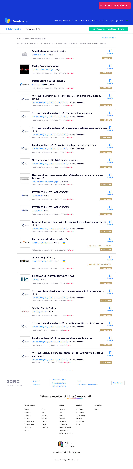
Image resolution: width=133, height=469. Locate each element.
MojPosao (79, 409)
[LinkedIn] (11, 382)
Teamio (44, 412)
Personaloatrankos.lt (65, 427)
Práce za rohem (29, 424)
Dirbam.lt (62, 418)
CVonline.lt (62, 409)
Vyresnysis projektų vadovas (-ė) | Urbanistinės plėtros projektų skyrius (67, 323)
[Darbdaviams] (118, 383)
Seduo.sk (44, 418)
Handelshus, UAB (38, 55)
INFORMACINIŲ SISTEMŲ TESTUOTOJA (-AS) (53, 276)
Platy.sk (44, 424)
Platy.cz (44, 421)
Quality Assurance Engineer (45, 66)
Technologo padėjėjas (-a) (44, 257)
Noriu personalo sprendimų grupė (45, 182)
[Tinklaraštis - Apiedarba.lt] (87, 384)
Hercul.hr (79, 418)
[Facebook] (8, 382)
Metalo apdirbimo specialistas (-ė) (48, 80)
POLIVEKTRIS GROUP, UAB (42, 243)
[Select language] (127, 21)
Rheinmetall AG (38, 84)
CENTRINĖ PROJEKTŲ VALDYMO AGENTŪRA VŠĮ (50, 102)
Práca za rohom (29, 421)
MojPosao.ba (80, 412)
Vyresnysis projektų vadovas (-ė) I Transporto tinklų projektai (62, 113)
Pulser (78, 424)
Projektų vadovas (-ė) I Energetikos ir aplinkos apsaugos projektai (64, 145)
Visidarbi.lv (62, 421)
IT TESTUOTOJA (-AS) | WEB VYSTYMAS (50, 192)
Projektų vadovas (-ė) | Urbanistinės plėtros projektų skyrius (62, 338)
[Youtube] (18, 382)
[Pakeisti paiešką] (13, 29)
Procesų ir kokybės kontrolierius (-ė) (50, 239)
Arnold (44, 409)
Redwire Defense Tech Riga (42, 69)
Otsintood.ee (63, 424)
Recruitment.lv (63, 430)
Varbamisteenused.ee (66, 433)
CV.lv (60, 412)
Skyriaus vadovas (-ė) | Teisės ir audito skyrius (55, 160)
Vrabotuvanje (80, 415)
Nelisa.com (27, 430)
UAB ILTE (35, 279)
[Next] (73, 370)
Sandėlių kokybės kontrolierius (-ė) (49, 51)
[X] (39, 29)
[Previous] (60, 370)
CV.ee (61, 415)
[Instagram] (15, 382)
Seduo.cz (44, 415)
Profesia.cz (27, 415)
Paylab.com (45, 427)
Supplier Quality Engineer (44, 308)
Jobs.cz (26, 409)
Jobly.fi (96, 409)
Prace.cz (27, 418)
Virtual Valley (80, 421)
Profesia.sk (27, 412)
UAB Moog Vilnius (39, 312)
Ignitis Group (37, 196)
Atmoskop (27, 427)
